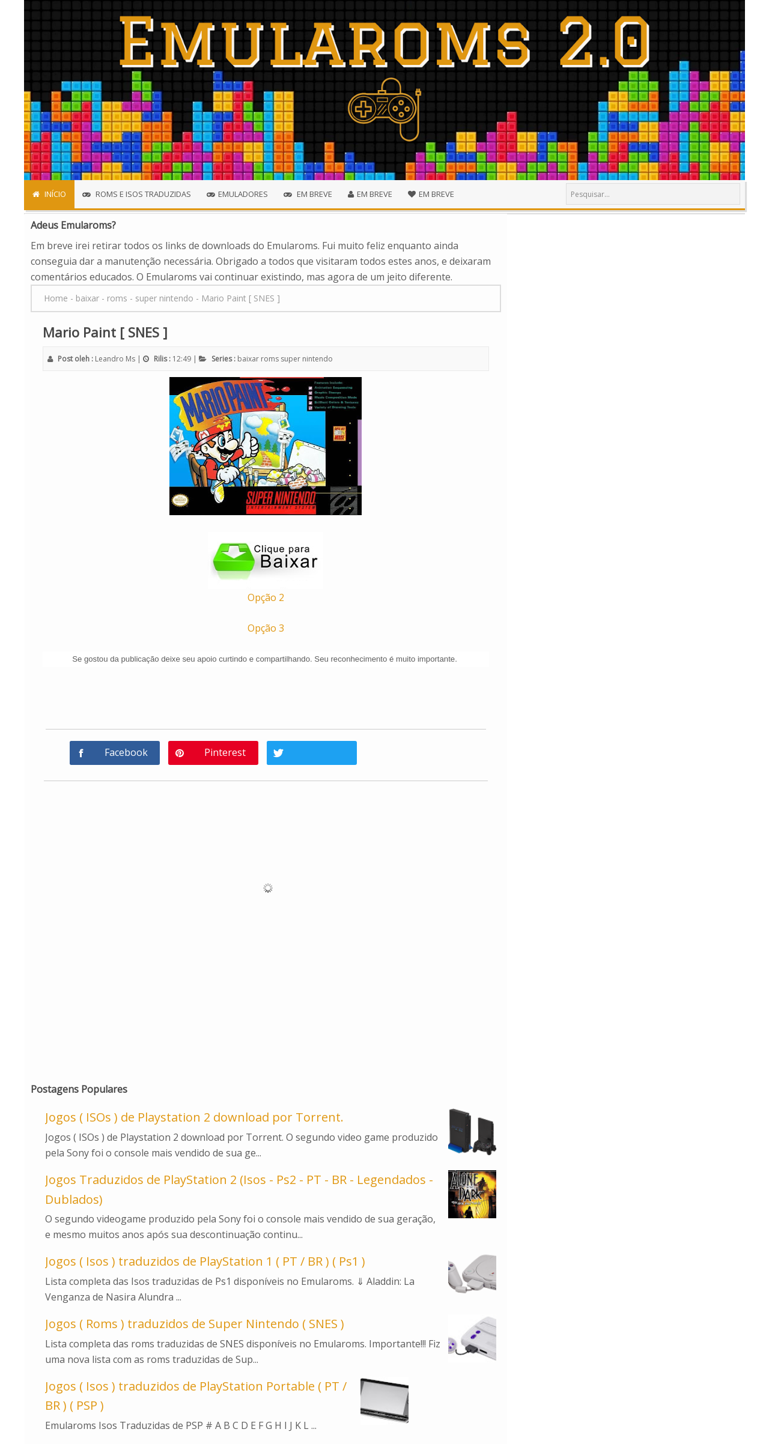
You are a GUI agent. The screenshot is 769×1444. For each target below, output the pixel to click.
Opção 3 (266, 628)
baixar (248, 359)
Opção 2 (266, 597)
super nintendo (307, 359)
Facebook (126, 752)
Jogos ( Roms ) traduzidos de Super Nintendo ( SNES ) (194, 1324)
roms (270, 359)
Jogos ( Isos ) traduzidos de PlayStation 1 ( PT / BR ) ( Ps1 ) (205, 1261)
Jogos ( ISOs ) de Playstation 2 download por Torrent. (194, 1117)
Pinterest (225, 752)
